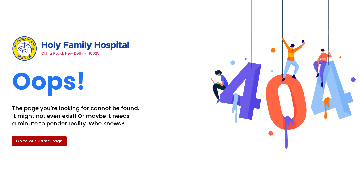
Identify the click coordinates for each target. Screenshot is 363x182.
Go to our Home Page (39, 141)
